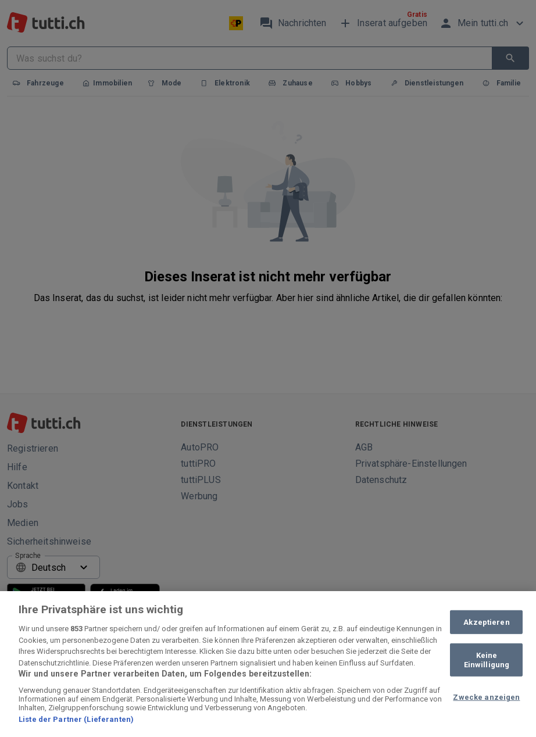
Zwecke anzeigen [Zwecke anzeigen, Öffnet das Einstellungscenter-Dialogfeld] (486, 697)
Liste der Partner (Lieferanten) (76, 719)
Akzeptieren (486, 621)
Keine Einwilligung (487, 660)
